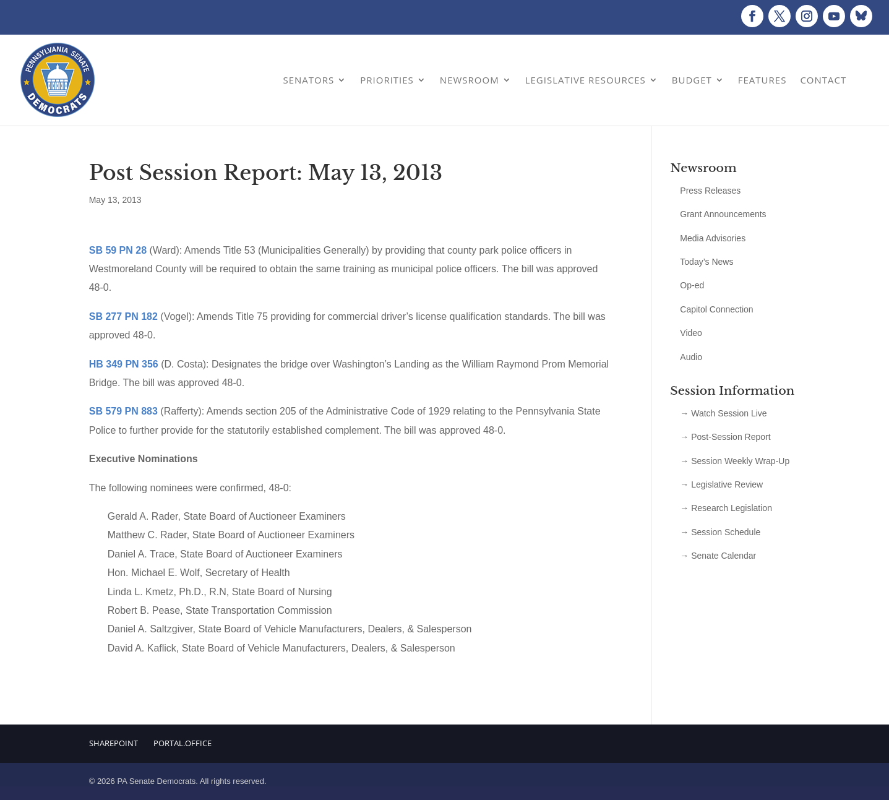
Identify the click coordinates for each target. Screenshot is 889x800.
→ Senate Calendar (718, 556)
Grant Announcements (723, 214)
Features (762, 80)
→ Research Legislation (726, 508)
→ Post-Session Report (725, 437)
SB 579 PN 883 (123, 411)
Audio (691, 357)
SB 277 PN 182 (123, 316)
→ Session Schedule (720, 532)
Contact (823, 80)
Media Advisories (712, 238)
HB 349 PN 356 (123, 364)
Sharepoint (113, 743)
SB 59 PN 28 (118, 250)
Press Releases (710, 191)
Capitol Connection (716, 309)
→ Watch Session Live (723, 413)
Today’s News (706, 262)
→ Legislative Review (721, 484)
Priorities (387, 80)
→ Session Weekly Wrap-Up (734, 461)
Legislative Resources (585, 80)
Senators (308, 80)
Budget (692, 80)
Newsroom (469, 80)
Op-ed (692, 285)
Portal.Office (182, 743)
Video (691, 333)
